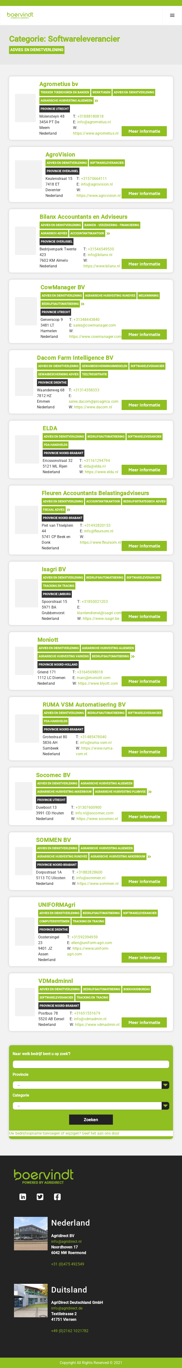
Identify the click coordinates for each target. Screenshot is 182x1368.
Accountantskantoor (87, 233)
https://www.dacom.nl (93, 407)
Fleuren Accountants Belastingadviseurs (95, 493)
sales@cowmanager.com (94, 325)
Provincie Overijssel (62, 171)
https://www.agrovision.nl (99, 195)
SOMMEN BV (53, 840)
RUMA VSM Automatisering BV (84, 704)
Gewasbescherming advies (58, 374)
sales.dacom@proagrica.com (93, 401)
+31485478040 (93, 737)
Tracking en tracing (58, 586)
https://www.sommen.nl (97, 883)
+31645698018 (90, 672)
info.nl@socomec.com (94, 813)
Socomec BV (53, 775)
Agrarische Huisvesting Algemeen (66, 100)
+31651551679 (87, 1013)
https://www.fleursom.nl (100, 542)
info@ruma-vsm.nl (96, 742)
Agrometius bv (58, 84)
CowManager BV (63, 287)
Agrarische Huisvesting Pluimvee (120, 791)
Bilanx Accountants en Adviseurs (83, 217)
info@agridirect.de (66, 1308)
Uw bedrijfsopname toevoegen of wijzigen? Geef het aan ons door (64, 1133)
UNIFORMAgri (56, 905)
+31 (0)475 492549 (67, 1264)
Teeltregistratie (94, 374)
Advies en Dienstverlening (36, 50)
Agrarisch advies (54, 233)
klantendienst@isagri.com (99, 613)
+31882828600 (89, 872)
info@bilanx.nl (100, 255)
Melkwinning (149, 295)
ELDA (50, 428)
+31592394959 (85, 937)
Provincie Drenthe (52, 382)
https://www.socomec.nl (97, 819)
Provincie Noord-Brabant (63, 453)
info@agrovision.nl (97, 184)
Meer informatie (144, 131)
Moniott (47, 640)
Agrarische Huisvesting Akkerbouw (64, 791)
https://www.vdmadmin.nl (97, 1024)
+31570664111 (94, 178)
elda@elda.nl (95, 466)
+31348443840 (86, 319)
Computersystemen (54, 921)
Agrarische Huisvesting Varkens (64, 656)
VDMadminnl (55, 981)
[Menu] (172, 15)
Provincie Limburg (57, 594)
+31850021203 (95, 601)
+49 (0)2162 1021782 (69, 1331)
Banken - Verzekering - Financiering (111, 225)
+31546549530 (101, 249)
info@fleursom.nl (98, 531)
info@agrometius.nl (94, 122)
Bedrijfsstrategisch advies (144, 501)
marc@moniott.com (94, 678)
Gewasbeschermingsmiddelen (104, 366)
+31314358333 (86, 390)
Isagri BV (54, 569)
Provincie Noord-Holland (58, 664)
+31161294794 (97, 460)
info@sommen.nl (90, 878)
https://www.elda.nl (101, 472)
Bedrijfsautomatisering (60, 304)
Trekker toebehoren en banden (65, 92)
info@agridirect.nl (66, 1241)
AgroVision (60, 154)
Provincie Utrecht (55, 109)
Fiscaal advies (53, 509)
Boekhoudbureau (136, 989)
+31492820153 (97, 525)
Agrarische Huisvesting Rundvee (110, 295)
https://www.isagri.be (101, 618)
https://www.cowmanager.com (95, 336)
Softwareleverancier (107, 163)
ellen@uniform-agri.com (91, 943)
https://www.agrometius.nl (95, 133)
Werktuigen (101, 92)
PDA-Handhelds (55, 445)
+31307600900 (89, 807)
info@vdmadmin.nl (90, 1019)
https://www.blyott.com (98, 683)
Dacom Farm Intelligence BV (75, 358)
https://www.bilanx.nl (101, 266)
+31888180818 (90, 116)
